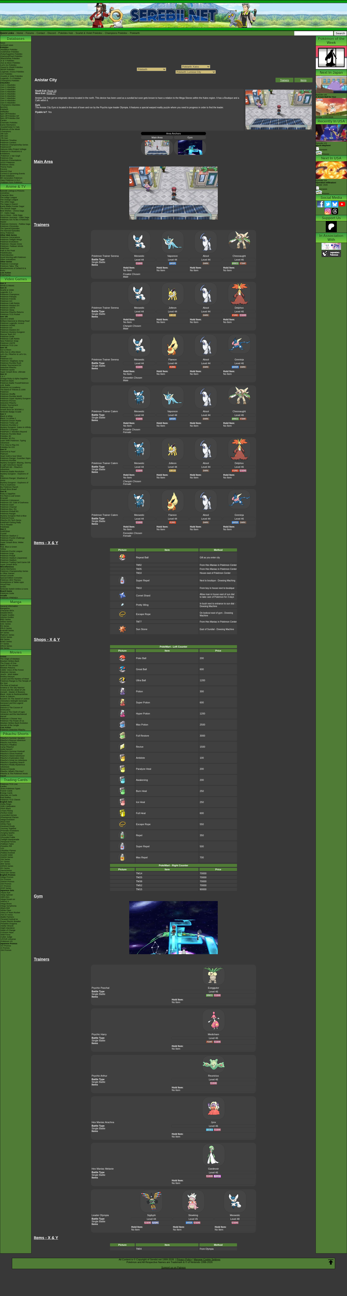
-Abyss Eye (5, 893)
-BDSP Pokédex (7, 69)
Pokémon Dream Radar (10, 421)
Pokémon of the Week (10, 129)
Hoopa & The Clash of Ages (12, 712)
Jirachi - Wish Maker (9, 674)
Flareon (172, 359)
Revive (139, 746)
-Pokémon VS (6, 941)
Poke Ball (141, 658)
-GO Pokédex (6, 74)
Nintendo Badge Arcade (10, 412)
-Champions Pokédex (9, 80)
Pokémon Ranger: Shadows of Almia (13, 479)
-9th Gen (4, 134)
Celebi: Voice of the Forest (12, 670)
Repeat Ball (142, 557)
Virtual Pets (5, 584)
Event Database (7, 176)
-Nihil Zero (5, 897)
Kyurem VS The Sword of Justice (14, 699)
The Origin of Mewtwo (10, 659)
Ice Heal (140, 802)
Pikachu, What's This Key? (12, 771)
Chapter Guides (7, 615)
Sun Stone (141, 629)
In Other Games (7, 573)
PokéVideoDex (6, 255)
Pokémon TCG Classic (10, 800)
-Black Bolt (5, 822)
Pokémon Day (6, 158)
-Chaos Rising (6, 811)
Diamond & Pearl (7, 452)
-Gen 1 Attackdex (7, 85)
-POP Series (5, 888)
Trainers (284, 80)
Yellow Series (6, 622)
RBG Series (5, 619)
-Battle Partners (7, 917)
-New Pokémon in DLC (10, 180)
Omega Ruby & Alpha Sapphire (14, 378)
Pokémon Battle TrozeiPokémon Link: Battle (14, 384)
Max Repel (142, 857)
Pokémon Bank (7, 381)
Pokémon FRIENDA (9, 598)
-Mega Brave (6, 904)
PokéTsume (5, 275)
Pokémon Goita (7, 593)
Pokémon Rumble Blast (10, 434)
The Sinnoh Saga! (8, 208)
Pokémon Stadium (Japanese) (13, 558)
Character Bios (6, 195)
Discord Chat (6, 171)
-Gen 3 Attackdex (7, 89)
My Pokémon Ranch (9, 487)
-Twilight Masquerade (9, 839)
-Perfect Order (6, 813)
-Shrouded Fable (7, 837)
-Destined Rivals (7, 826)
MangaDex (5, 608)
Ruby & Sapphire (7, 494)
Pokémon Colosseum (9, 500)
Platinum (4, 454)
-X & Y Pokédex (7, 61)
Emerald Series (7, 630)
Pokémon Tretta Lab (9, 423)
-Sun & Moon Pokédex (10, 63)
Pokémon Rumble (8, 460)
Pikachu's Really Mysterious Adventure (12, 766)
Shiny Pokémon (7, 233)
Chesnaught (239, 256)
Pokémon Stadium (8, 560)
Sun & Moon (5, 350)
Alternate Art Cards (8, 795)
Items (304, 80)
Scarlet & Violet (7, 290)
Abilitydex (4, 111)
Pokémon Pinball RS (9, 511)
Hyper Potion (143, 713)
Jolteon (172, 307)
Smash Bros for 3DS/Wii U (12, 409)
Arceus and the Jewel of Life (12, 690)
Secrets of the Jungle (9, 725)
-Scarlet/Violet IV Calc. (10, 127)
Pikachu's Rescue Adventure (12, 740)
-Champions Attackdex (10, 105)
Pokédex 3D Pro (7, 438)
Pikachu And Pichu (8, 742)
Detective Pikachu (8, 367)
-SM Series (5, 859)
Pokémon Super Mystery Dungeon (15, 398)
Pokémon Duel (6, 407)
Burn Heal (141, 791)
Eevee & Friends (7, 769)
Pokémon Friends (8, 299)
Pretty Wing (142, 605)
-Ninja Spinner (6, 895)
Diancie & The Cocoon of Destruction (11, 708)
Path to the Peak (7, 251)
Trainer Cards (6, 791)
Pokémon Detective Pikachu (12, 730)
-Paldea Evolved (7, 853)
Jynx (213, 1122)
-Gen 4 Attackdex (7, 92)
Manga (15, 602)
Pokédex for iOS (7, 447)
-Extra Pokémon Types (10, 788)
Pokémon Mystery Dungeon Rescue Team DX (12, 333)
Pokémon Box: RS (8, 509)
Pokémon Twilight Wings (11, 239)
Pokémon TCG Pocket (10, 314)
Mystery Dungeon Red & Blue (13, 516)
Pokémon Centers (8, 142)
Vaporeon (172, 256)
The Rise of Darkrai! (9, 685)
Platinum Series (7, 635)
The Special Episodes (9, 228)
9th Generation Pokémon (11, 178)
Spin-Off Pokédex (8, 114)
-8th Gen (4, 136)
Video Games (15, 279)
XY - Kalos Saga (7, 213)
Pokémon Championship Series (14, 145)
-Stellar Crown (6, 835)
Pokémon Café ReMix (10, 303)
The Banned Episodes (10, 231)
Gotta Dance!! (6, 749)
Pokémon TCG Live (8, 345)
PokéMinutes (6, 253)
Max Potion (142, 724)
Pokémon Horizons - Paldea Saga (15, 224)
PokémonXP (5, 147)
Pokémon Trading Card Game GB (15, 562)
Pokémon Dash (7, 505)
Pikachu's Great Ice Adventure (13, 760)
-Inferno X (4, 901)
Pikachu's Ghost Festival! (11, 753)
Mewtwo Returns (7, 668)
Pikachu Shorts (16, 734)
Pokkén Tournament (9, 405)
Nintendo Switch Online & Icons (14, 589)
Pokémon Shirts (7, 165)
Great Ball (141, 669)
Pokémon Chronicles (9, 226)
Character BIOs (7, 610)
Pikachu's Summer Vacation (12, 738)
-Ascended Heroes (8, 815)
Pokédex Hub (65, 33)
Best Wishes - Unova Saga (12, 211)
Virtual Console (7, 575)
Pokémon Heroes (8, 672)
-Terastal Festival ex (9, 919)
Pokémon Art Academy (10, 387)
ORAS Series (6, 646)
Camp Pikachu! (7, 747)
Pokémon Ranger (8, 514)
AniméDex (5, 193)
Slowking (193, 1215)
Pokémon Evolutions (9, 242)
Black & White (6, 416)
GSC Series (5, 624)
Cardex (3, 120)
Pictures (322, 154)
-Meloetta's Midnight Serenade (13, 701)
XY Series (4, 644)
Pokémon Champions (9, 294)
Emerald (4, 498)
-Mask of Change (7, 930)
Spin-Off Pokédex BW (9, 118)
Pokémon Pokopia (8, 297)
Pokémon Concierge (9, 264)
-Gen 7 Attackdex (7, 98)
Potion (139, 691)
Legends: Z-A (6, 292)
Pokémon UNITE (7, 308)
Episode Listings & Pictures (12, 191)
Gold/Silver (5, 531)
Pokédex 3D (5, 436)
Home (20, 33)
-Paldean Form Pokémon (11, 182)
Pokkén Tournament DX (10, 365)
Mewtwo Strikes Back (9, 661)
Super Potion (143, 702)
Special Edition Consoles (11, 578)
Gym (190, 137)
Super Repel (142, 580)
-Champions (5, 131)
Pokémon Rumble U (9, 425)
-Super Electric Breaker (10, 921)
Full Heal (140, 813)
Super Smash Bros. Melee (11, 542)
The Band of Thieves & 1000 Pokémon (12, 391)
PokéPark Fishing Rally (10, 522)
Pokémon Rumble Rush (10, 363)
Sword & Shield (7, 319)
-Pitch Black (5, 808)
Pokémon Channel (8, 507)
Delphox (239, 307)
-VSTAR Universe (8, 939)
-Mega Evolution (7, 819)
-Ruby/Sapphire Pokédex (11, 54)
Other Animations (7, 259)
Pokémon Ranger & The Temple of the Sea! (15, 682)
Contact (41, 33)
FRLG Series (6, 628)
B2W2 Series (6, 641)
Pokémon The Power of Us (12, 721)
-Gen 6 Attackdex (7, 96)
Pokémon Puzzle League (11, 551)
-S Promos (5, 948)
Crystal (3, 533)
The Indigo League (8, 197)
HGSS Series (6, 637)
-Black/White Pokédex (10, 58)
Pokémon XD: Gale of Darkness (14, 502)
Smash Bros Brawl (8, 489)
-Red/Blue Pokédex (8, 49)
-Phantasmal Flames (9, 817)
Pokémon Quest (7, 370)
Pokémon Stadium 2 (9, 536)
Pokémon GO (6, 301)
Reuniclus (213, 1075)
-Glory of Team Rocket (10, 912)
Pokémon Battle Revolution (12, 471)
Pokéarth (135, 33)
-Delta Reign (5, 804)
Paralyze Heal (143, 769)
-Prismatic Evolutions (9, 831)
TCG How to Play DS (9, 445)
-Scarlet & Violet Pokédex (11, 76)
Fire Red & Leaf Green (10, 496)
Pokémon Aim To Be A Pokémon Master (14, 221)
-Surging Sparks (7, 833)
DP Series (4, 633)
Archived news (6, 45)
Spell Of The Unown (9, 665)
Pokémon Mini (6, 540)
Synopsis (321, 189)
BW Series (5, 639)
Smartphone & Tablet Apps (12, 582)
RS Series (4, 626)
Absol (206, 256)
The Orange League (9, 200)
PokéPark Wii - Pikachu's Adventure (11, 468)
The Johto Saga (7, 202)
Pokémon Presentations (10, 160)
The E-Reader (6, 525)
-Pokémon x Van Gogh (10, 156)
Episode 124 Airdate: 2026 (326, 182)
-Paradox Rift (6, 846)
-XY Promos (5, 886)
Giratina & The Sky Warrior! (12, 688)
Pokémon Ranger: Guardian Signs (15, 458)
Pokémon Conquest (9, 429)
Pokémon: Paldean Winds (11, 246)
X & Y (2, 376)
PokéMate (4, 527)
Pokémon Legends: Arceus (12, 323)
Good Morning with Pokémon (13, 257)
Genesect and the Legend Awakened (11, 704)
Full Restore (142, 735)
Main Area (157, 137)
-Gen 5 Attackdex (7, 94)
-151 (2, 848)
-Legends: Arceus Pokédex (12, 72)
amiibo (3, 587)
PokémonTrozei (7, 518)
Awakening (142, 780)
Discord (52, 33)
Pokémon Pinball (7, 556)
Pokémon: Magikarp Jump (11, 361)
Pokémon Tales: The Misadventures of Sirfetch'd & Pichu (13, 268)
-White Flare (5, 824)
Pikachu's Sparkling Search (12, 762)
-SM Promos (5, 884)
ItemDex (4, 107)
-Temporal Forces (8, 842)
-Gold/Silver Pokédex (9, 52)
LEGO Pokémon (7, 162)
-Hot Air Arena (6, 915)
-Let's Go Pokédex (8, 65)
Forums (30, 33)
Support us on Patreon (173, 1267)
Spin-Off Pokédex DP (9, 116)
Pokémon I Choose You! (11, 719)
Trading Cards (16, 780)
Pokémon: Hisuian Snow (11, 244)
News (2, 43)
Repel (139, 835)
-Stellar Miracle (6, 926)
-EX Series (5, 868)
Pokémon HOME (7, 325)
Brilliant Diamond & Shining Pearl (15, 321)
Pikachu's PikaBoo (8, 745)
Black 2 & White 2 (8, 418)
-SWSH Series (6, 857)
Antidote (140, 757)
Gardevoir (213, 1168)
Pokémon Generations (10, 237)
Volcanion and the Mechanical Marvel (13, 715)
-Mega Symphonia (8, 906)
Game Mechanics (8, 125)
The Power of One (8, 663)
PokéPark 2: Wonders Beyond (13, 432)
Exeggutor (213, 988)
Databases (16, 39)
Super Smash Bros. (8, 564)
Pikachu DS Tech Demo (10, 520)
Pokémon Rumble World (11, 396)
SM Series (5, 648)
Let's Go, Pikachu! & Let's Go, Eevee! (13, 355)
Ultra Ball (141, 680)
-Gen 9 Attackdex (7, 103)
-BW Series (5, 864)
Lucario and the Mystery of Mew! (14, 679)
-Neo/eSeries (6, 870)
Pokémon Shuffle (7, 394)
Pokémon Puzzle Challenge (12, 538)
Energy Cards (6, 793)
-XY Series (5, 862)
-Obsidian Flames (8, 850)
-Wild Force (5, 935)
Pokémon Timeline (8, 140)
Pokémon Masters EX (9, 305)
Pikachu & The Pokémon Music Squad (14, 774)
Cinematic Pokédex (8, 123)
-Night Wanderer (7, 928)
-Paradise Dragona (8, 924)
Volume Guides (7, 617)
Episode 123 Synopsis (323, 146)
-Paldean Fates (7, 844)
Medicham (213, 1034)
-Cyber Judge (6, 937)
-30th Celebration (7, 806)
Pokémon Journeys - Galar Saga (14, 217)
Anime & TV (16, 186)
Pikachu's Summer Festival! (12, 751)
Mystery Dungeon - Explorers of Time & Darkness (14, 484)
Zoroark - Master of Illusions (12, 692)
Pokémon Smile (7, 336)
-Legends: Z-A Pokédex (10, 78)
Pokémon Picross (8, 401)
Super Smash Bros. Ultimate (12, 372)
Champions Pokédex (116, 33)
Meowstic (139, 256)
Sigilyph (151, 1215)
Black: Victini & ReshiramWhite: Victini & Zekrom (14, 695)
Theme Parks (6, 167)
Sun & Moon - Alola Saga (11, 215)
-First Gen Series (7, 873)
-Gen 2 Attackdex (7, 87)
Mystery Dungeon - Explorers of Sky (14, 475)
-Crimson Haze (6, 932)
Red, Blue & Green (8, 547)
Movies (16, 652)
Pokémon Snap (7, 553)
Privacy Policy (184, 1259)
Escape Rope (143, 614)
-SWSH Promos (7, 881)
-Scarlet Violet (6, 855)
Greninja (239, 359)
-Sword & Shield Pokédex (11, 67)
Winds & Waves (7, 285)
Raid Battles (5, 797)
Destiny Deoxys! (7, 676)
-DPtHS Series (6, 866)
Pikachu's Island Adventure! (12, 756)
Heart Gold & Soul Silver (11, 456)
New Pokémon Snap (9, 341)
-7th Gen (4, 138)
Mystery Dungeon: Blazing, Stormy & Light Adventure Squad (15, 464)
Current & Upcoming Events (12, 173)
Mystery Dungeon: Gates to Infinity (15, 427)
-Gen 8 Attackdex (7, 100)
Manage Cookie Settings (207, 1259)
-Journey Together (8, 828)
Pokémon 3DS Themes (10, 580)
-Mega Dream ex (7, 899)
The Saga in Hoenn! (9, 204)
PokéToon (4, 248)
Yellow (3, 549)
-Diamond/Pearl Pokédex (11, 56)
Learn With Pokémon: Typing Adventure (13, 441)
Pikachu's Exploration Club (12, 758)
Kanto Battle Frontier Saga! (12, 206)
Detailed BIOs (6, 613)
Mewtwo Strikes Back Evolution (14, 723)
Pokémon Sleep (7, 310)
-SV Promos (5, 879)
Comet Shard (143, 595)
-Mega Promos (6, 877)
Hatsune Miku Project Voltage (13, 149)
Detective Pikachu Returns (12, 312)
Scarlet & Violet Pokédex (88, 33)
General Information (9, 606)
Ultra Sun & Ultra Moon (10, 352)
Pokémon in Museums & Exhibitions (11, 152)
